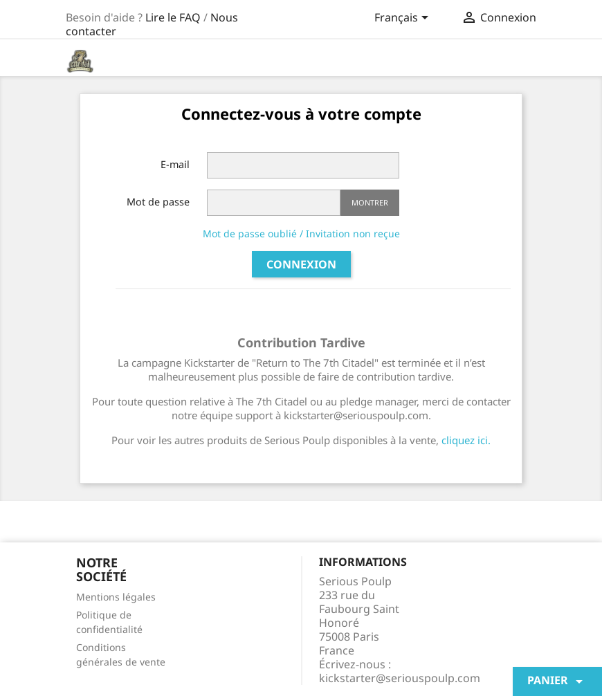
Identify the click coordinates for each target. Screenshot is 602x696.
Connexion (301, 264)
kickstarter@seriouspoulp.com (399, 678)
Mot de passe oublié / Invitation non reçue (301, 233)
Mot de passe (158, 201)
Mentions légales (116, 596)
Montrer (370, 202)
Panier (557, 681)
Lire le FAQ (173, 17)
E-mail (175, 164)
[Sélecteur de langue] (403, 18)
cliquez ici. (466, 440)
